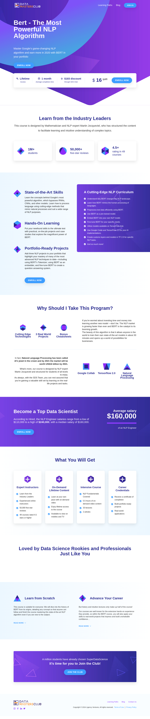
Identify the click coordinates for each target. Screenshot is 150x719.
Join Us (130, 6)
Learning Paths (105, 6)
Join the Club (75, 675)
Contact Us (132, 705)
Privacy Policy (131, 710)
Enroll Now (24, 65)
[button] (19, 626)
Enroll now (122, 80)
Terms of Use (119, 710)
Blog (118, 6)
